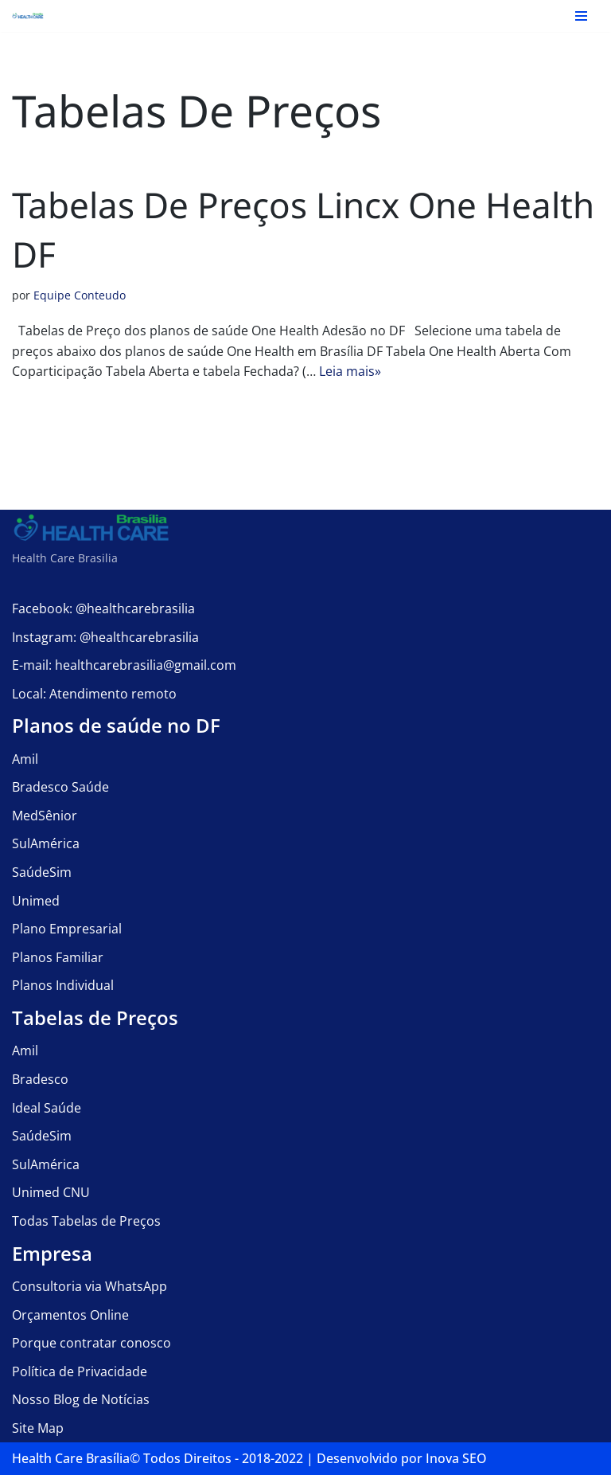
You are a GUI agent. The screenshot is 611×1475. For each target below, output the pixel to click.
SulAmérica (46, 844)
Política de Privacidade (79, 1371)
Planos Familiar (57, 957)
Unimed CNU (51, 1193)
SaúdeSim (42, 872)
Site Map (38, 1428)
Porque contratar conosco (91, 1343)
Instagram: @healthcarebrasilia (105, 637)
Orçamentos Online (70, 1315)
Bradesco (40, 1079)
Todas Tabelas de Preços (86, 1221)
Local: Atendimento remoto (94, 693)
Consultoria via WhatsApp (89, 1286)
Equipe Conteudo (79, 295)
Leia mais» (350, 371)
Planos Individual (63, 986)
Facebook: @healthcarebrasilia (103, 608)
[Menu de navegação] (581, 16)
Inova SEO (456, 1458)
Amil (25, 759)
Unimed (36, 901)
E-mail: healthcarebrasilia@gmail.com (124, 665)
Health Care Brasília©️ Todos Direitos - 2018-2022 (157, 1458)
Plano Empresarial (67, 929)
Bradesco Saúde (60, 787)
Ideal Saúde (46, 1108)
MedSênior (44, 815)
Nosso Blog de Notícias (81, 1400)
